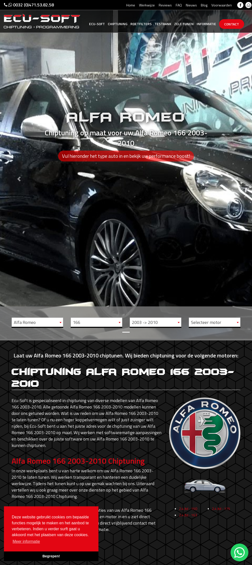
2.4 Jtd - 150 (188, 524)
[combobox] (37, 322)
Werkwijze (147, 5)
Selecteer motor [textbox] (206, 322)
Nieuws (191, 5)
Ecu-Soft (97, 23)
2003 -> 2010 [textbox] (145, 322)
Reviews (165, 5)
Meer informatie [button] (26, 541)
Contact (231, 24)
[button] (19, 169)
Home (130, 5)
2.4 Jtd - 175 (221, 524)
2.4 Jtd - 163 (188, 530)
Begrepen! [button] (51, 556)
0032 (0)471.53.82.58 (29, 4)
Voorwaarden (221, 5)
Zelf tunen (184, 23)
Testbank (163, 23)
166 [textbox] (76, 322)
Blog (204, 5)
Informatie (206, 23)
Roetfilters (141, 23)
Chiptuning (117, 23)
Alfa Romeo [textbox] (25, 322)
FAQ (179, 5)
